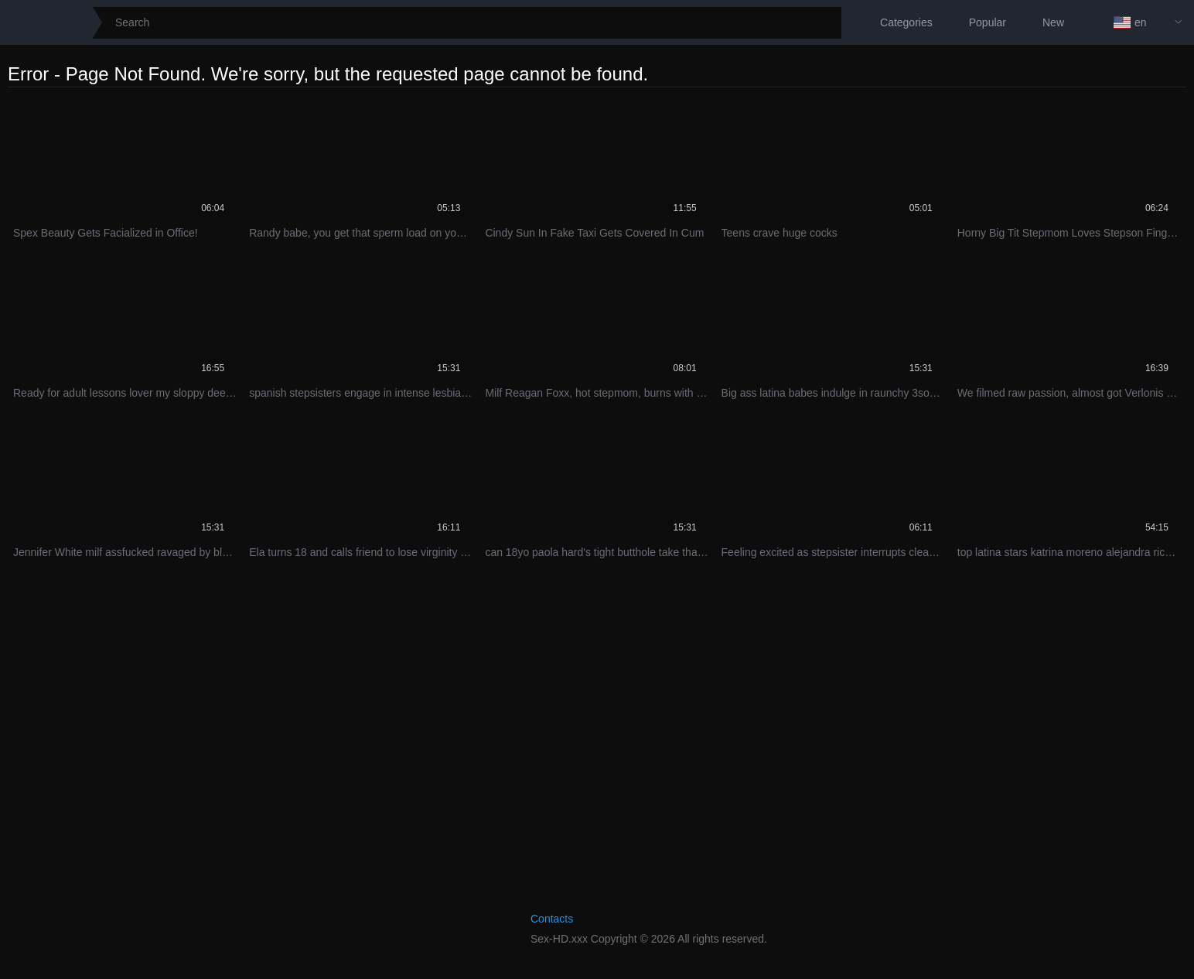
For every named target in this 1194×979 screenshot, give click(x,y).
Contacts (551, 918)
